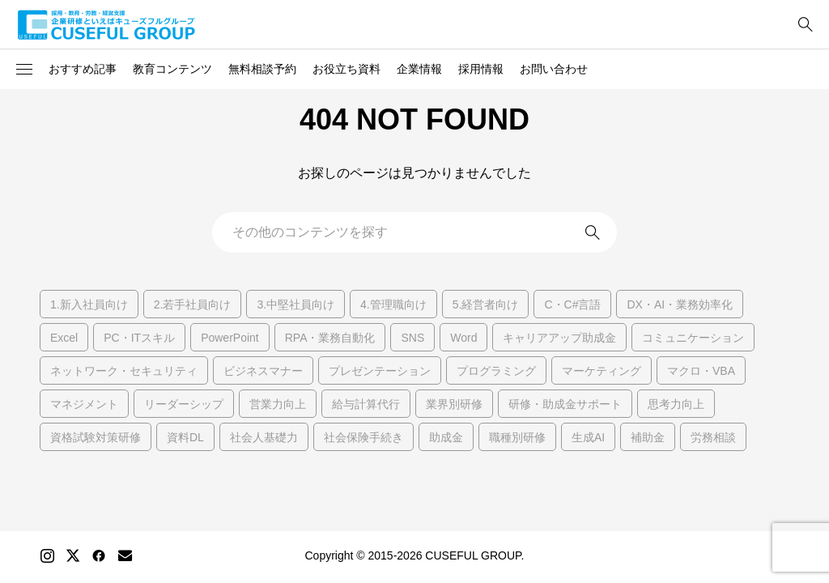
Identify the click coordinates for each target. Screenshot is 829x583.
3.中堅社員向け (295, 304)
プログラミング (496, 370)
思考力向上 (676, 404)
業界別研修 (454, 404)
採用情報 (481, 68)
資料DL (185, 437)
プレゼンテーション (380, 370)
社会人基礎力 (264, 437)
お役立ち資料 (346, 68)
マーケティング (601, 370)
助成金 (446, 437)
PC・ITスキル (139, 337)
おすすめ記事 (83, 68)
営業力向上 (277, 404)
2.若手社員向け (193, 304)
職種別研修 (517, 437)
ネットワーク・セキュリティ (124, 370)
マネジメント (84, 404)
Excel (64, 337)
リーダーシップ (183, 404)
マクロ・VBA (701, 370)
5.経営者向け (486, 304)
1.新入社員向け (89, 304)
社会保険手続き (363, 437)
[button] (24, 69)
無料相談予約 (262, 68)
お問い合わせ (554, 68)
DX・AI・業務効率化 (680, 304)
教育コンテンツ (172, 68)
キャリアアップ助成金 (559, 337)
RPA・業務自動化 (330, 337)
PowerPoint (230, 337)
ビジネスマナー (263, 370)
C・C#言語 (572, 304)
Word (463, 337)
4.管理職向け (393, 304)
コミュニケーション (693, 337)
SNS (412, 337)
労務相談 (713, 437)
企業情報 (419, 68)
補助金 (648, 437)
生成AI (588, 437)
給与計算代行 (366, 404)
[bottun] (805, 24)
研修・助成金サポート (565, 404)
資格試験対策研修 (95, 437)
